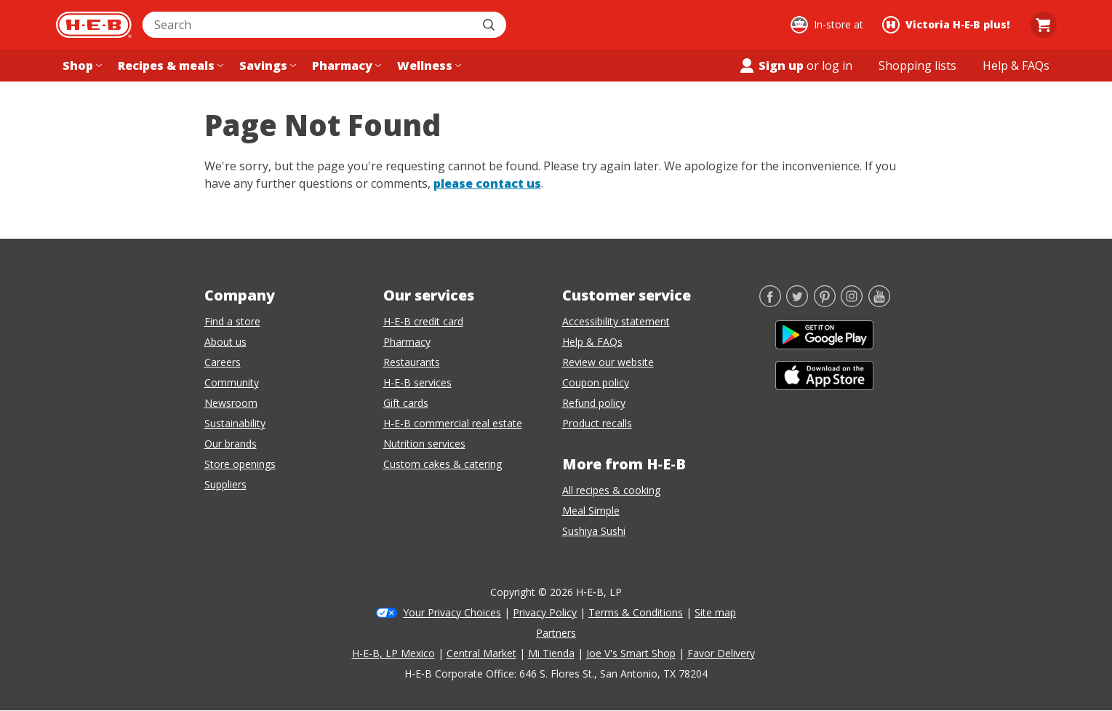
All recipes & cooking (611, 490)
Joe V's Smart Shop (631, 653)
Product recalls (597, 423)
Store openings (240, 464)
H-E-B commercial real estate (452, 423)
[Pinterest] (825, 303)
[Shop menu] (80, 65)
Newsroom (230, 403)
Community (231, 382)
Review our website (608, 362)
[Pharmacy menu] (345, 65)
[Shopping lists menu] (917, 65)
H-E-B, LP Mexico (393, 653)
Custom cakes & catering (442, 464)
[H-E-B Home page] (94, 25)
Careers (222, 362)
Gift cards (405, 403)
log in (837, 65)
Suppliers (225, 484)
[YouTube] (879, 303)
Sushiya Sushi (593, 531)
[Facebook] (770, 303)
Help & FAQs (592, 342)
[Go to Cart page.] (1044, 25)
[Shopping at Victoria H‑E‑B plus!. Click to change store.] (948, 25)
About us (225, 342)
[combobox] (308, 25)
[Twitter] (797, 303)
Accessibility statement (616, 321)
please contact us (487, 183)
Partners (556, 633)
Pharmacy (407, 342)
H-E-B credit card (423, 321)
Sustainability (234, 423)
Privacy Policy (545, 612)
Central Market (481, 653)
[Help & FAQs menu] (1016, 65)
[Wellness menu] (428, 65)
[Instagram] (852, 303)
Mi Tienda (551, 653)
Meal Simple (591, 510)
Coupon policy (595, 382)
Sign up (771, 65)
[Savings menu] (266, 65)
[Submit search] (490, 25)
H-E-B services (417, 382)
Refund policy (593, 403)
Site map (715, 612)
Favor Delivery (721, 653)
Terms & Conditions (635, 612)
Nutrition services (424, 443)
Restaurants (411, 362)
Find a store (232, 321)
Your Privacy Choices (452, 612)
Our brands (230, 443)
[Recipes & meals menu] (169, 65)
